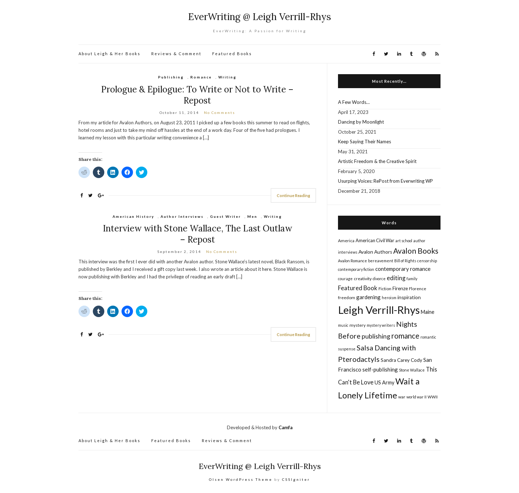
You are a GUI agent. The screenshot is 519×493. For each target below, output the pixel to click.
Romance (201, 77)
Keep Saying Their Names (364, 141)
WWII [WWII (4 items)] (433, 396)
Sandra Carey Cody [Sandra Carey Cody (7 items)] (401, 360)
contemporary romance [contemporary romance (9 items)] (402, 268)
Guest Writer (225, 216)
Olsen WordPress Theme (240, 479)
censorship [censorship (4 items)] (427, 260)
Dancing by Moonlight (361, 122)
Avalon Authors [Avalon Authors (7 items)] (375, 252)
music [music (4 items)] (343, 325)
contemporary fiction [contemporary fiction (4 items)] (356, 269)
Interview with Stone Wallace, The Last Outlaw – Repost (197, 234)
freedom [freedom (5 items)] (346, 297)
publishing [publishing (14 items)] (376, 336)
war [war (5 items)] (401, 396)
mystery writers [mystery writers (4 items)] (381, 325)
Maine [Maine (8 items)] (427, 312)
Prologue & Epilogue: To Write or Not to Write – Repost (197, 95)
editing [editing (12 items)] (396, 278)
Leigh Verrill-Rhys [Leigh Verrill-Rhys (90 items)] (379, 309)
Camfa (285, 427)
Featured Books (232, 53)
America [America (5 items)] (346, 240)
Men (252, 216)
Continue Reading (293, 195)
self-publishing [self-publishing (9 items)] (380, 369)
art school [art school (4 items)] (403, 240)
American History (133, 216)
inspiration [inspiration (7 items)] (409, 297)
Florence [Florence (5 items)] (417, 288)
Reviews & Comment (176, 53)
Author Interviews (182, 216)
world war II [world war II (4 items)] (416, 396)
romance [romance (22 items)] (405, 335)
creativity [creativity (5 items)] (363, 278)
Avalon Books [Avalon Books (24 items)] (415, 250)
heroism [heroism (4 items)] (389, 297)
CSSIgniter (296, 479)
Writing (227, 77)
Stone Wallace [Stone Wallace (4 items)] (412, 370)
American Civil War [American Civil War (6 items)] (375, 240)
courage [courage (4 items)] (345, 278)
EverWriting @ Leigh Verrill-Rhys (259, 17)
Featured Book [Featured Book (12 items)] (357, 288)
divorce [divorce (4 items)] (379, 278)
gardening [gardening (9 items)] (368, 297)
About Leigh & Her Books (109, 53)
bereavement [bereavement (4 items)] (380, 260)
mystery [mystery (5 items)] (357, 325)
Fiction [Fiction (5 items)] (384, 288)
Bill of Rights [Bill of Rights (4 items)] (405, 260)
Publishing (171, 77)
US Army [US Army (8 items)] (384, 382)
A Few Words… (354, 102)
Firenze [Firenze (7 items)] (400, 288)
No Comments (219, 112)
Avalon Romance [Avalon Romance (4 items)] (352, 260)
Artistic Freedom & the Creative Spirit (377, 161)
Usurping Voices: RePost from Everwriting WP (385, 181)
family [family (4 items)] (411, 278)
